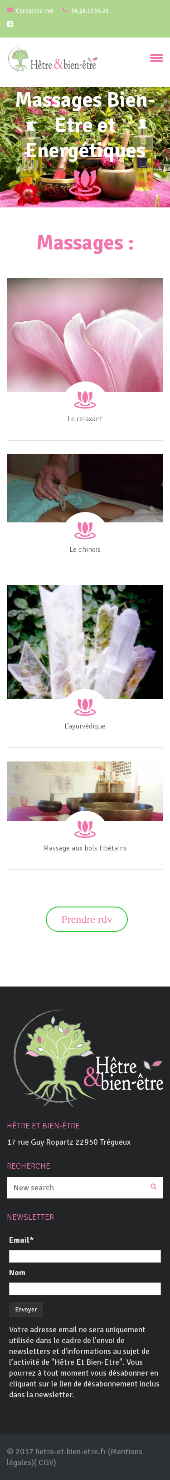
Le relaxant (85, 418)
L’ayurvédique (85, 726)
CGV (46, 1462)
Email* (21, 1240)
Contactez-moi (34, 10)
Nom (17, 1273)
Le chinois (85, 549)
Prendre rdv (86, 919)
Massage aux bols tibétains (85, 848)
